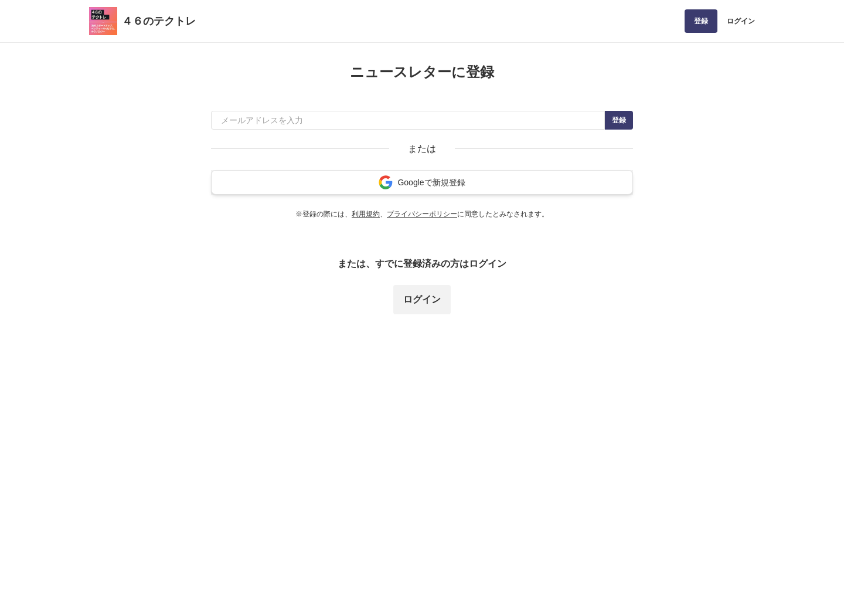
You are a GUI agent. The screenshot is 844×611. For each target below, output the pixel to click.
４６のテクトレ (159, 21)
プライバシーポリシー (422, 214)
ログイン (741, 21)
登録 (701, 21)
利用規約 (366, 214)
